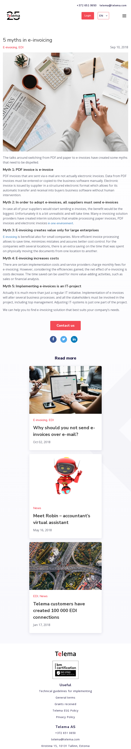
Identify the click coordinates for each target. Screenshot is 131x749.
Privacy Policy (65, 717)
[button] (103, 15)
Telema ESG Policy (65, 710)
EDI (20, 47)
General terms (65, 697)
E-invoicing (10, 47)
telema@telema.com (113, 5)
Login (88, 15)
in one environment (60, 223)
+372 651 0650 (87, 5)
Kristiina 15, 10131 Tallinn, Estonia (65, 746)
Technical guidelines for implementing (65, 691)
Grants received (66, 704)
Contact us (65, 325)
